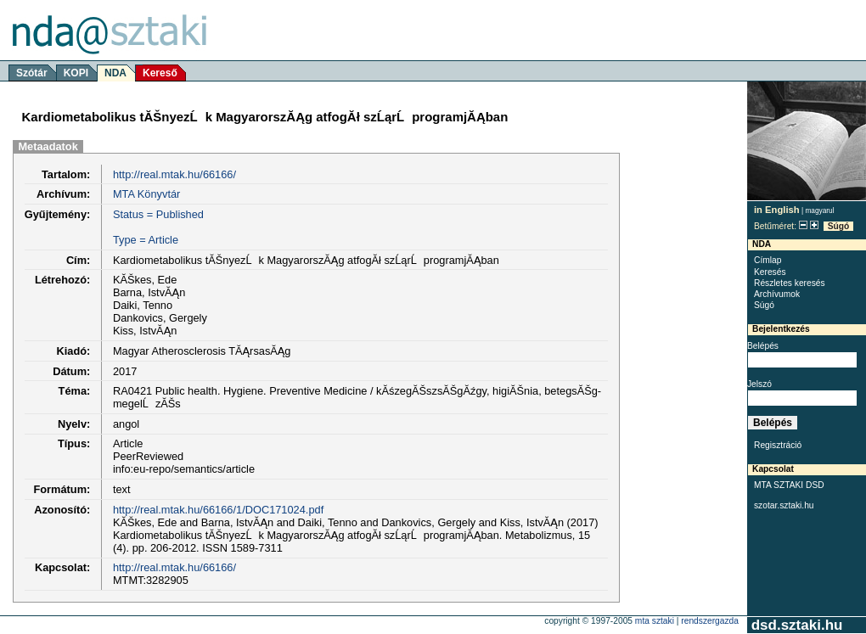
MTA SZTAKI (654, 621)
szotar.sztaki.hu (784, 505)
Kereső (160, 73)
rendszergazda (710, 621)
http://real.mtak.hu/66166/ (174, 174)
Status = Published (158, 214)
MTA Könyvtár (146, 194)
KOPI (76, 73)
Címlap (767, 260)
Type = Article (145, 239)
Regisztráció (777, 445)
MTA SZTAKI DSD (789, 485)
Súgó (839, 226)
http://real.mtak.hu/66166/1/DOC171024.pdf (218, 509)
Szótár (32, 73)
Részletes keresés (789, 283)
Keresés (770, 272)
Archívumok (777, 294)
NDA (115, 73)
